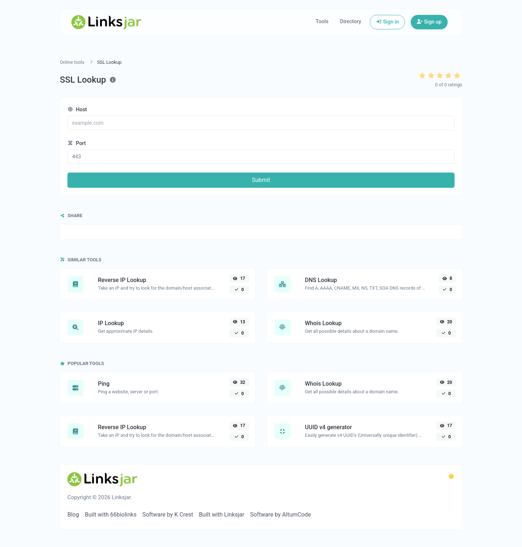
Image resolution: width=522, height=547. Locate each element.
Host (77, 110)
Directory (350, 21)
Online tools (72, 62)
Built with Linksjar (221, 514)
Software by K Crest (167, 514)
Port (76, 143)
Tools (322, 21)
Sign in (387, 22)
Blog (73, 514)
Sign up (429, 22)
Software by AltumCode (280, 514)
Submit (261, 180)
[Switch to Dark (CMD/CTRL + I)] (451, 476)
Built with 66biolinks (111, 514)
